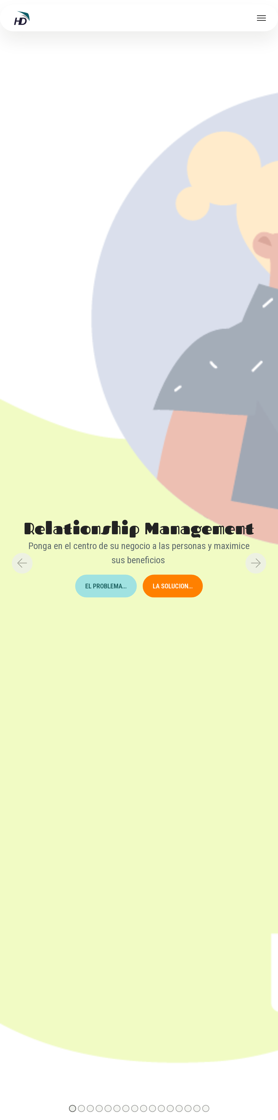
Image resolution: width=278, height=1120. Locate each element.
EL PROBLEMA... (106, 586)
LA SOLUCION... (173, 586)
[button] (22, 563)
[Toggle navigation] (261, 18)
